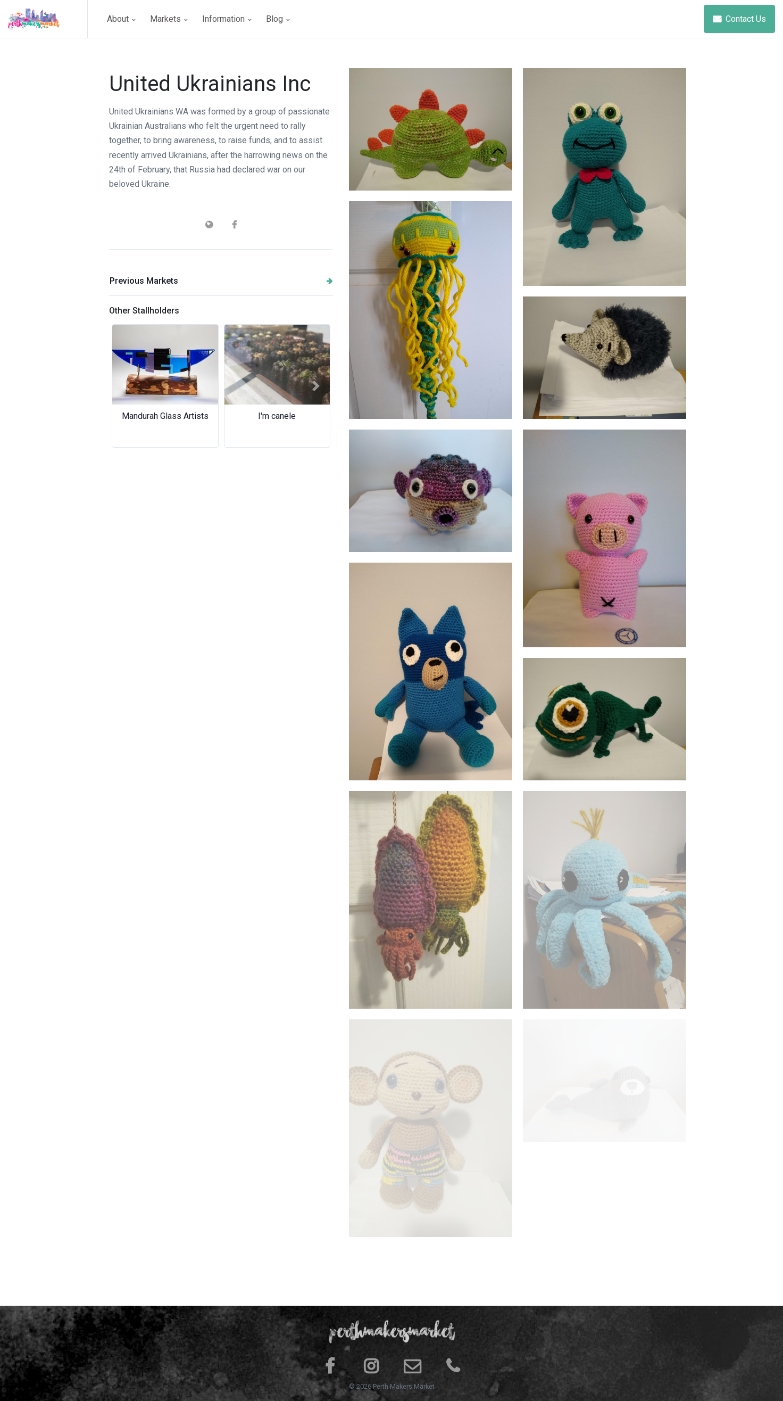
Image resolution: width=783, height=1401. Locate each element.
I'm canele (277, 416)
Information (226, 19)
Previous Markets (221, 281)
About (121, 19)
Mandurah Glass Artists (165, 416)
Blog (277, 19)
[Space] (48, 19)
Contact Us (739, 19)
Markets (168, 19)
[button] (126, 386)
